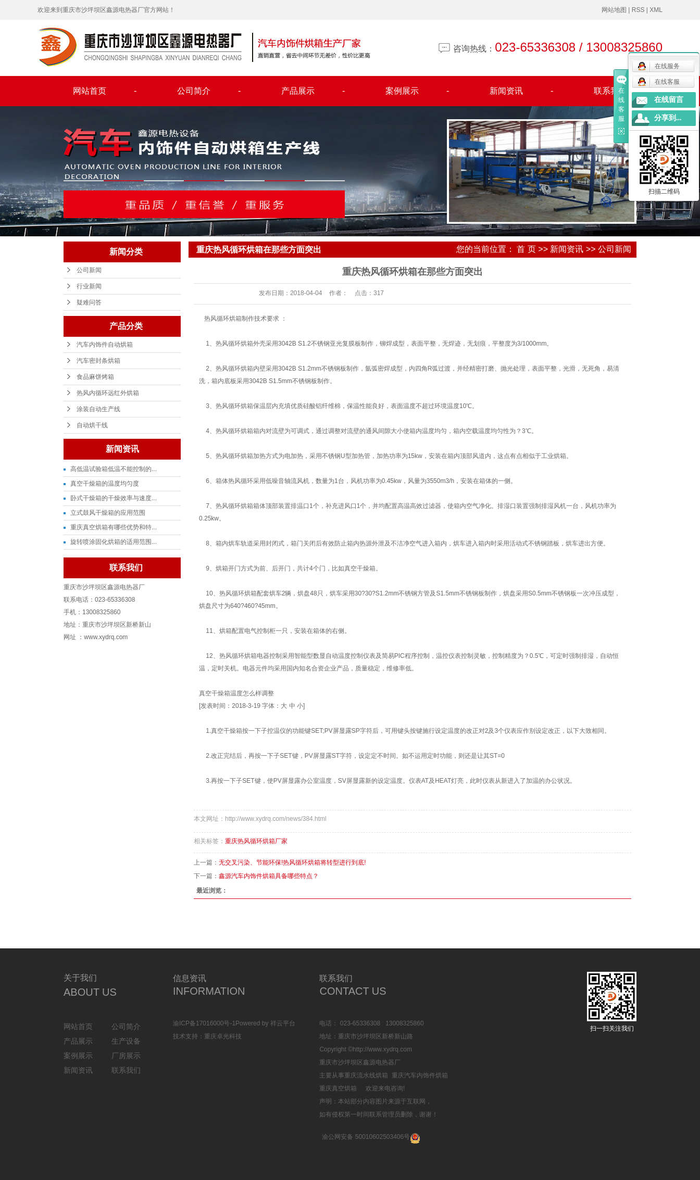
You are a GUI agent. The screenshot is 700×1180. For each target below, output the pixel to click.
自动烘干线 (92, 425)
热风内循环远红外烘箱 (108, 393)
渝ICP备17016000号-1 (204, 1023)
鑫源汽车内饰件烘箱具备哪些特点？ (269, 876)
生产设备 (126, 1041)
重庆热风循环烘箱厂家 (256, 841)
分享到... (668, 118)
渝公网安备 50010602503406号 (366, 1136)
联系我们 (610, 90)
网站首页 (104, 91)
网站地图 (614, 10)
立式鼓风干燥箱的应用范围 (107, 512)
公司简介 (209, 91)
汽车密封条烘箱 (98, 360)
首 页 (526, 249)
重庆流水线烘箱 (366, 1075)
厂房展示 (126, 1055)
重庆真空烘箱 (338, 1088)
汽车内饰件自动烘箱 (105, 344)
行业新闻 (89, 286)
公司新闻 (89, 270)
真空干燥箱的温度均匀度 (104, 483)
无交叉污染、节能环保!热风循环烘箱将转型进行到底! (292, 862)
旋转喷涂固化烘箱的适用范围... (113, 541)
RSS (638, 10)
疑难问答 (89, 302)
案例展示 (417, 91)
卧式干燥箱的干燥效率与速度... (113, 498)
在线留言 (668, 100)
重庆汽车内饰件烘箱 (420, 1075)
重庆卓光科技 (223, 1036)
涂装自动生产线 (98, 409)
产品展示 (313, 91)
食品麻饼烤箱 (95, 376)
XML (655, 10)
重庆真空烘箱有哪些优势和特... (113, 527)
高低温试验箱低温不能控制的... (113, 469)
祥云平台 (282, 1023)
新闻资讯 (521, 91)
